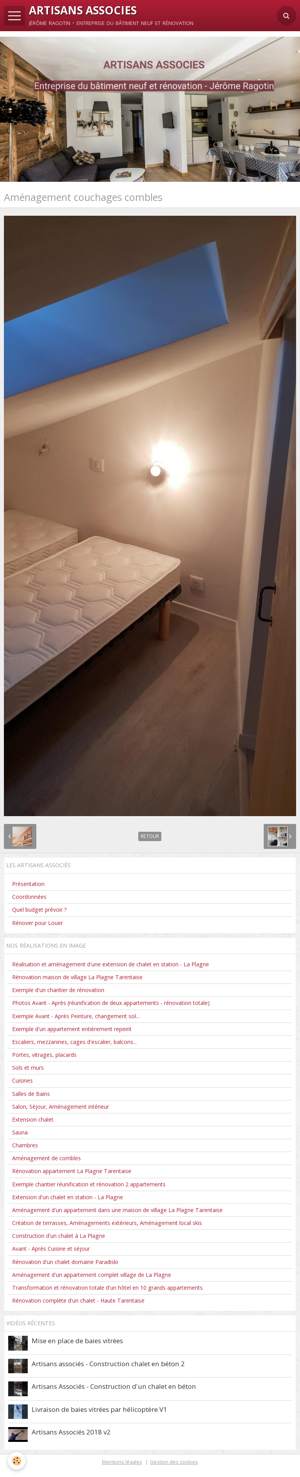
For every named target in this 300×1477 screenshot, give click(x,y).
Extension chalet (33, 1119)
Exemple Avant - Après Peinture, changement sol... (75, 1016)
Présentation (28, 884)
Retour (150, 836)
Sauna (20, 1132)
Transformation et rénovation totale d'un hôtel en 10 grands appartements (107, 1287)
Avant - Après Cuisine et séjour (51, 1248)
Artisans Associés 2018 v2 (71, 1431)
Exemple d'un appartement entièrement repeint (72, 1029)
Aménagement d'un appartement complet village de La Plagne (91, 1274)
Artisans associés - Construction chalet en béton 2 (108, 1363)
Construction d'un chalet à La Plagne (58, 1235)
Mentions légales (122, 1461)
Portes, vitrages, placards (44, 1054)
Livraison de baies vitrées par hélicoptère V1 (99, 1409)
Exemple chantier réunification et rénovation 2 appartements (89, 1184)
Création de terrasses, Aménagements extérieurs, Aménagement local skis (107, 1223)
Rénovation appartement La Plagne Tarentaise (71, 1171)
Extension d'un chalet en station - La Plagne (67, 1197)
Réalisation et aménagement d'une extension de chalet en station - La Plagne (110, 964)
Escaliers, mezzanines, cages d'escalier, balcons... (74, 1042)
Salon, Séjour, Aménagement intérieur (60, 1106)
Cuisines (22, 1080)
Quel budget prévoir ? (39, 909)
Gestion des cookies (174, 1461)
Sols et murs (28, 1067)
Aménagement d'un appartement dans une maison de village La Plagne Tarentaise (117, 1210)
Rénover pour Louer (37, 923)
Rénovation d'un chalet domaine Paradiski (65, 1262)
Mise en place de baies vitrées (77, 1340)
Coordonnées (29, 896)
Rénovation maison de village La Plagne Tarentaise (77, 977)
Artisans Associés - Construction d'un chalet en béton (114, 1386)
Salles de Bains (31, 1093)
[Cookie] (16, 1461)
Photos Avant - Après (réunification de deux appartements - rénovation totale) (111, 1003)
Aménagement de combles (46, 1158)
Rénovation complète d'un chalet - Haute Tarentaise (78, 1300)
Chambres (25, 1145)
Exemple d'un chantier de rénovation (58, 990)
